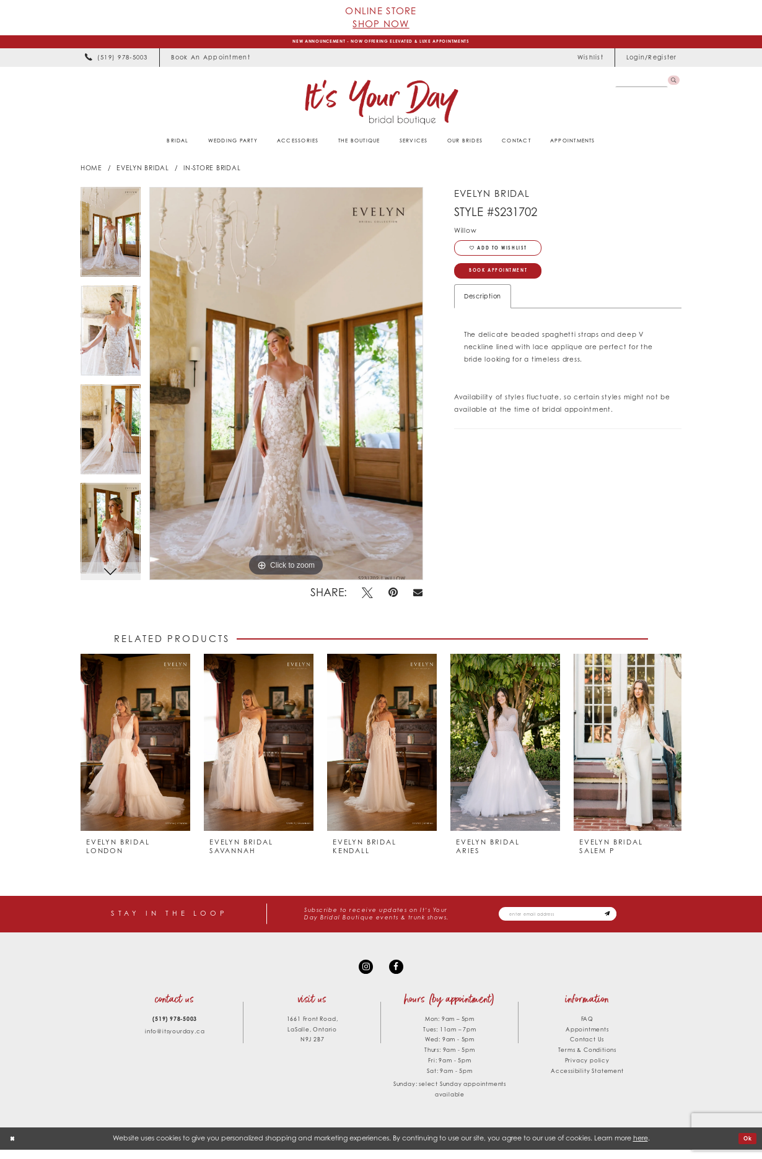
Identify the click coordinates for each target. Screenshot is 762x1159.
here (640, 1147)
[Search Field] (637, 85)
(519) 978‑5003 (174, 1028)
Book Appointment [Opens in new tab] (512, 285)
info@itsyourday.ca (174, 1041)
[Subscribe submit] (638, 918)
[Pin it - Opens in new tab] (393, 596)
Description (482, 312)
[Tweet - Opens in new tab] (368, 596)
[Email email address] (574, 918)
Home (91, 171)
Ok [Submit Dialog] (746, 1147)
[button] (651, 61)
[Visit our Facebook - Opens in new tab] (398, 974)
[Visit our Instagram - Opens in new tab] (364, 974)
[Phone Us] (116, 61)
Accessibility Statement (587, 1080)
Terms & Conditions (587, 1059)
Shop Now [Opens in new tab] (381, 23)
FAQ (587, 1028)
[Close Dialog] (14, 1148)
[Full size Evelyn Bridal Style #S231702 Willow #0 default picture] (286, 387)
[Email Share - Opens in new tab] (418, 596)
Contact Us (587, 1049)
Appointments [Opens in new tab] (587, 1038)
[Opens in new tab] (210, 61)
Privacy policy (587, 1070)
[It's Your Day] (380, 105)
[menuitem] (116, 61)
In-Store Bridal (211, 171)
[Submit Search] (672, 85)
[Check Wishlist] (590, 61)
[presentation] (135, 746)
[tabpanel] (111, 239)
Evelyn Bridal (142, 171)
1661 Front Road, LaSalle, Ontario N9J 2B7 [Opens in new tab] (312, 1039)
